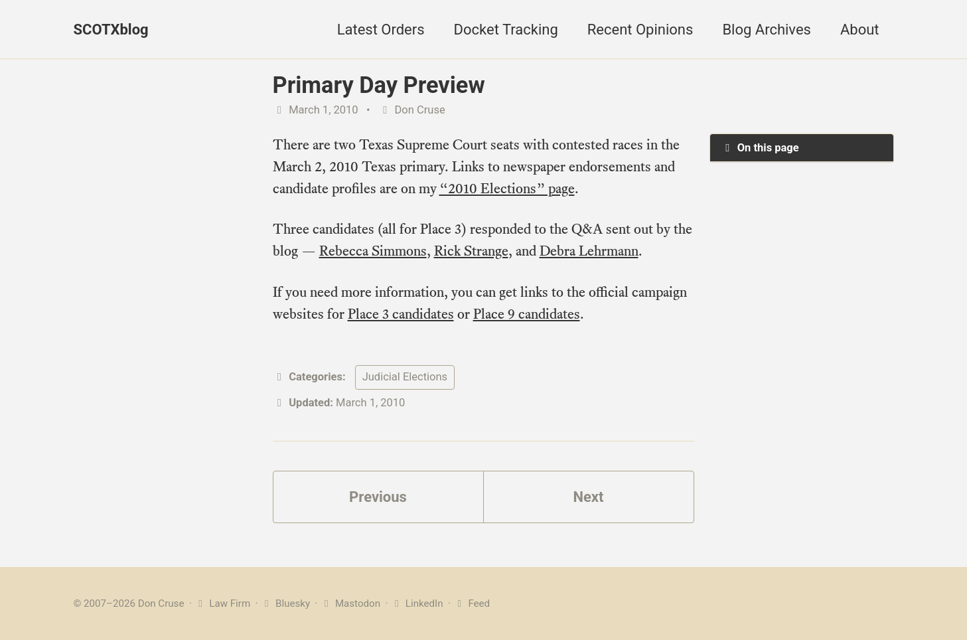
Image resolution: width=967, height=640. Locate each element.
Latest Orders (381, 29)
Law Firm (222, 603)
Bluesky (285, 603)
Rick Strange (471, 251)
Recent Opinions (640, 29)
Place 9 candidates (526, 314)
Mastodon (350, 603)
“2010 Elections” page (507, 188)
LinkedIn (416, 603)
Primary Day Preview (379, 85)
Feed (471, 603)
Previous (378, 497)
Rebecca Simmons (373, 251)
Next (588, 497)
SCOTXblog (111, 29)
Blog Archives (766, 29)
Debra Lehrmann (589, 251)
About (859, 29)
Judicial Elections (404, 376)
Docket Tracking (506, 29)
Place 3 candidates (401, 314)
